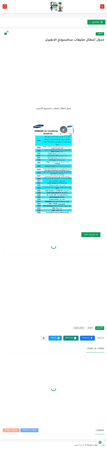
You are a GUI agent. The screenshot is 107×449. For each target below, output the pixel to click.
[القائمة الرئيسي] (102, 6)
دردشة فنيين (79, 445)
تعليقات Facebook (29, 430)
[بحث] (5, 6)
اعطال (100, 34)
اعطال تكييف (79, 328)
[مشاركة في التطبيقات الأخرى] (43, 338)
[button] (87, 338)
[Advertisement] (53, 75)
